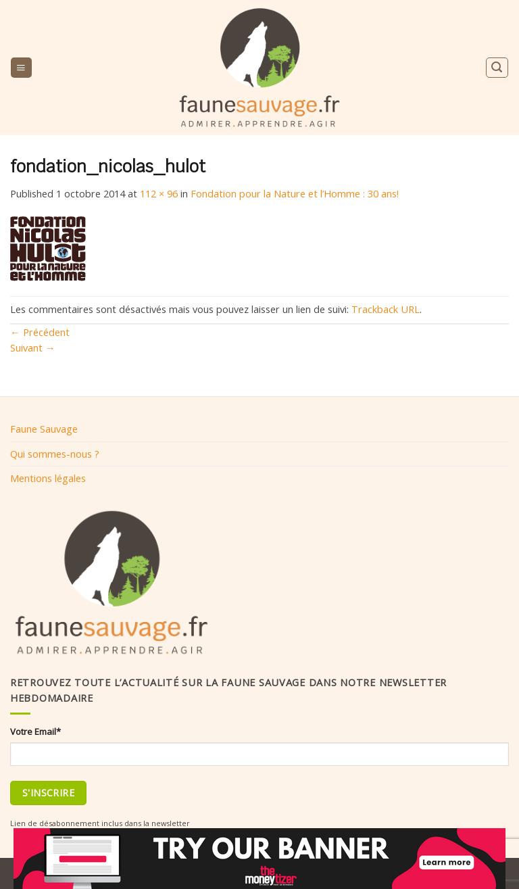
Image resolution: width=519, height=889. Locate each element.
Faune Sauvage (44, 428)
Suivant (32, 347)
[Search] (497, 67)
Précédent (40, 332)
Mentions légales (48, 478)
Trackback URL (385, 309)
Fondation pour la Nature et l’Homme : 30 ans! (295, 193)
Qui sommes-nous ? (54, 453)
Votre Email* (35, 731)
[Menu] (21, 67)
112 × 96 (159, 193)
